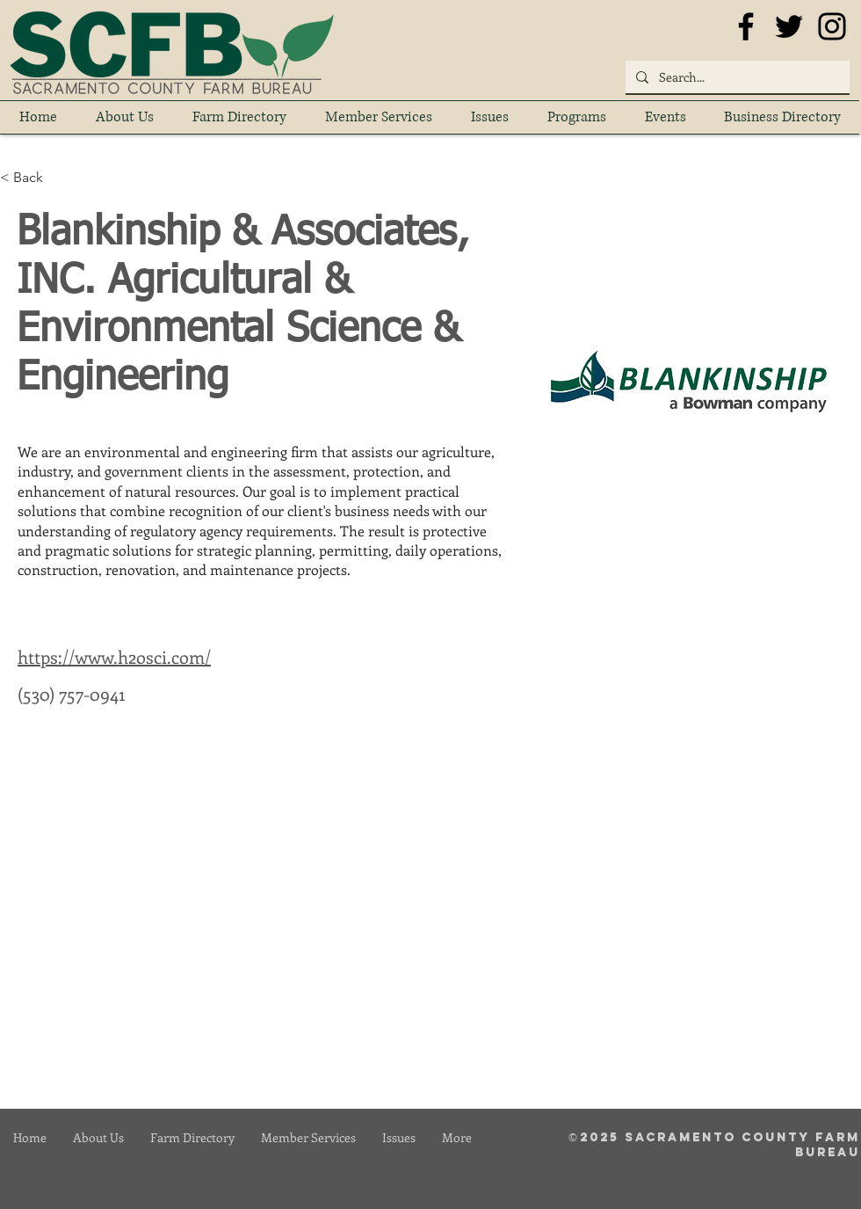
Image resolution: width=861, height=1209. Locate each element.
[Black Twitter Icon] (789, 26)
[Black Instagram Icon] (832, 26)
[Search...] (736, 77)
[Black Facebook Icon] (745, 26)
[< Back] (34, 178)
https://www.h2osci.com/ (114, 656)
